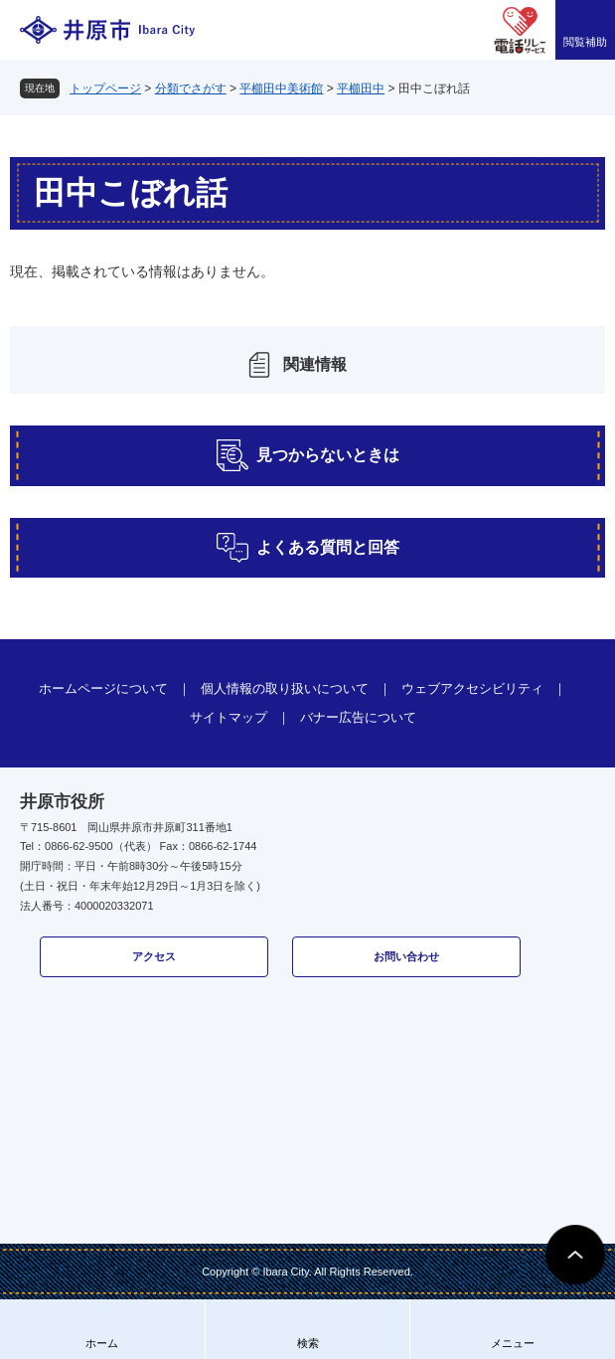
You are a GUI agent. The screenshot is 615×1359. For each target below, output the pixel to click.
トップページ (105, 88)
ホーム (101, 1343)
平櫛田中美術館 (281, 88)
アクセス (154, 956)
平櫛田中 (360, 88)
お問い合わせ (406, 956)
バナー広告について (358, 717)
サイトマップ (228, 717)
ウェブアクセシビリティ (472, 688)
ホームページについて (103, 688)
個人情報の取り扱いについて (285, 688)
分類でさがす (191, 88)
